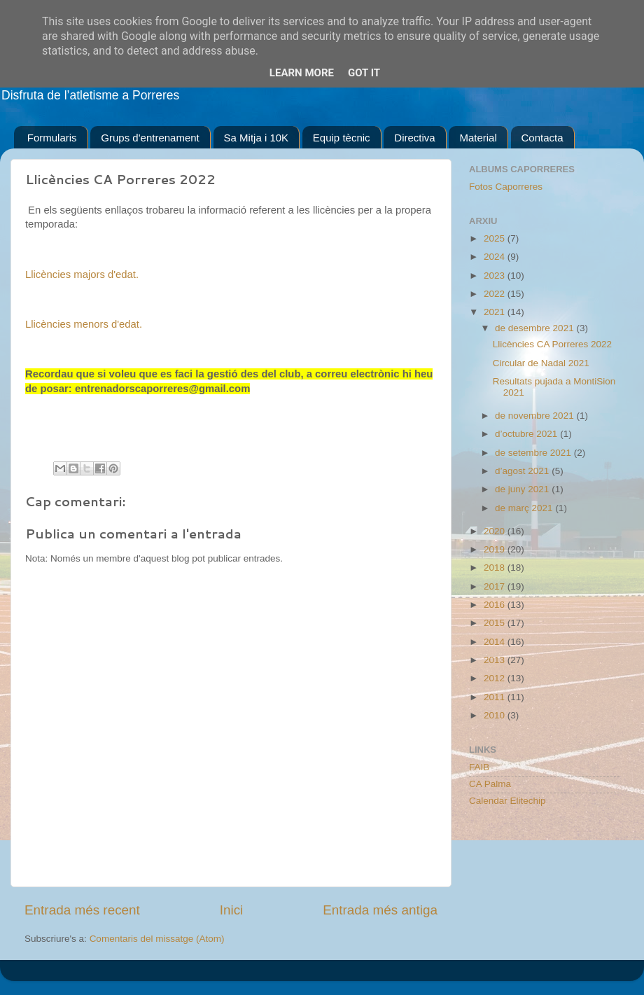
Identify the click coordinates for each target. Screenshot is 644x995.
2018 (495, 567)
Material (477, 138)
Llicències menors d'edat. (83, 324)
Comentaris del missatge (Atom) (157, 938)
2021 (495, 312)
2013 (495, 660)
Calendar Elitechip (507, 800)
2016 (495, 604)
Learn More (302, 73)
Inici (232, 910)
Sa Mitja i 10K (256, 138)
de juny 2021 (523, 489)
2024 (495, 256)
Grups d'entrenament (150, 138)
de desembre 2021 (535, 328)
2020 (495, 531)
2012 (495, 678)
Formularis (52, 138)
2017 (495, 586)
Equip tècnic (341, 138)
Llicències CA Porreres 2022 (552, 344)
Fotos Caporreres (505, 186)
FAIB (479, 767)
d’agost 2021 (523, 471)
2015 (495, 623)
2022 (495, 293)
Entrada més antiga (380, 910)
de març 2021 (525, 508)
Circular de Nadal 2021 (541, 363)
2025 (495, 238)
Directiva (414, 138)
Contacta (543, 138)
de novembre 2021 (535, 415)
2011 (495, 697)
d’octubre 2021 (527, 434)
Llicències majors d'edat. (82, 274)
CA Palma (490, 784)
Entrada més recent (82, 910)
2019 (495, 549)
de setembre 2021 (534, 452)
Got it (364, 73)
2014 (495, 641)
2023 (495, 275)
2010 (495, 715)
